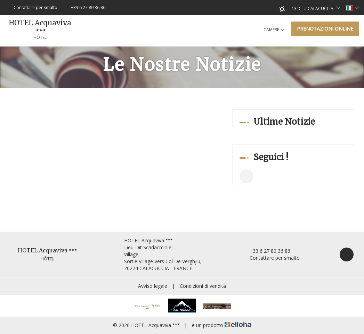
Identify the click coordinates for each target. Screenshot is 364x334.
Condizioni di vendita (203, 286)
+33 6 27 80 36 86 (266, 251)
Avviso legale (152, 286)
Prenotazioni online (325, 28)
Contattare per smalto (271, 257)
